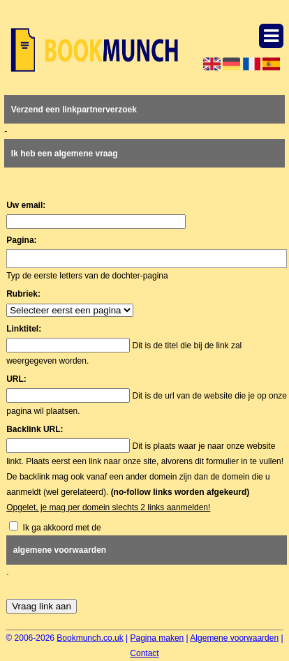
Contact (144, 653)
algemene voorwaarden (59, 550)
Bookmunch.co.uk (90, 638)
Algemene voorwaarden (234, 638)
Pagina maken (157, 638)
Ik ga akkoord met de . (146, 550)
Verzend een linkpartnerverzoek (74, 109)
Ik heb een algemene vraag (64, 153)
